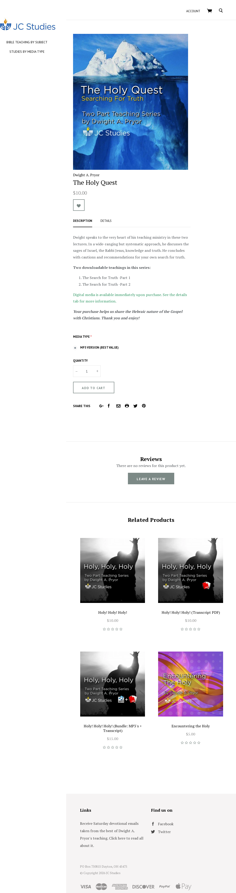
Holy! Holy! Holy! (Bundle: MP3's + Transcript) (122, 713)
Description (94, 218)
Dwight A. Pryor (98, 172)
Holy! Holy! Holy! (121, 603)
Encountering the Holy (194, 711)
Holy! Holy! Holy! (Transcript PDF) (194, 603)
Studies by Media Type (39, 52)
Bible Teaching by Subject (39, 42)
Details (118, 218)
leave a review (157, 476)
